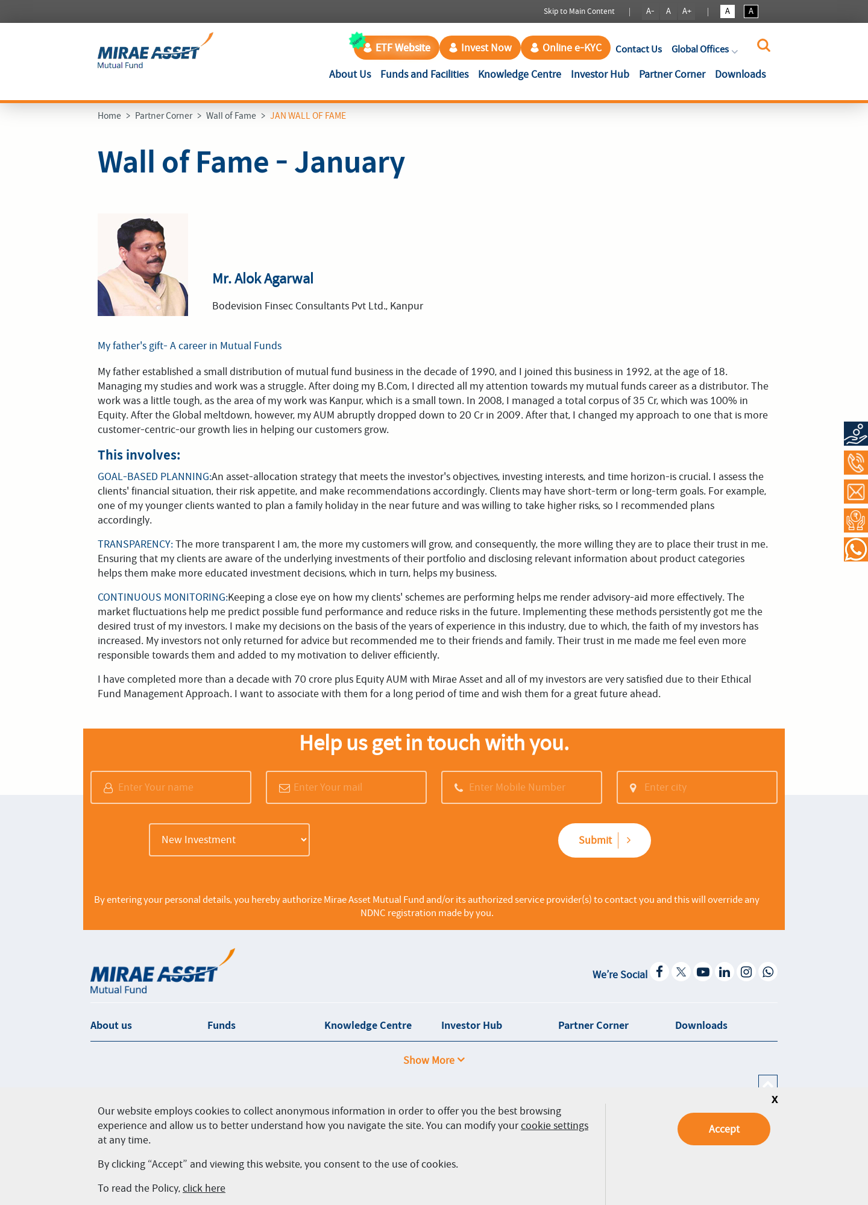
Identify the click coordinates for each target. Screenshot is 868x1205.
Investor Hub (600, 74)
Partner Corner (672, 74)
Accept (724, 1129)
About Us (352, 73)
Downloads (740, 74)
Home (109, 115)
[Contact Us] (856, 491)
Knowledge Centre (519, 74)
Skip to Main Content (579, 11)
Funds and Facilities (424, 74)
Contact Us (638, 49)
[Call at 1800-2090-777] (856, 463)
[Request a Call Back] (856, 520)
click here (204, 1188)
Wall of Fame (231, 115)
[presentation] (408, 841)
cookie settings (554, 1125)
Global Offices (705, 49)
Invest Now (480, 48)
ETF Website (396, 48)
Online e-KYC (566, 48)
